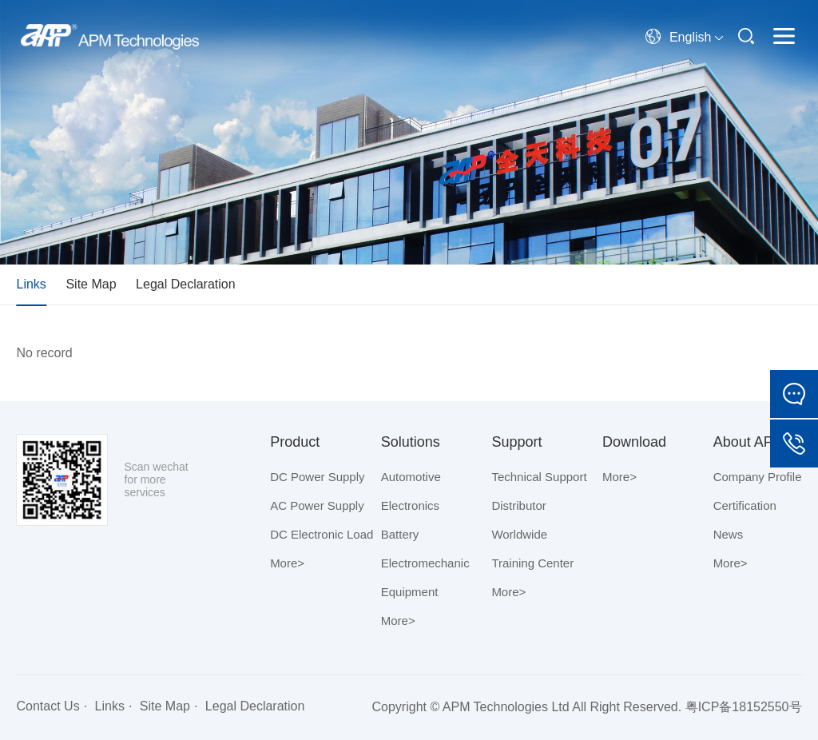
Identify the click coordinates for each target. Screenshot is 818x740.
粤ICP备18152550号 (743, 707)
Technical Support (538, 476)
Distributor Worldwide (519, 520)
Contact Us (47, 706)
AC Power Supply (317, 505)
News (728, 534)
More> (287, 563)
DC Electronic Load (321, 534)
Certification (744, 505)
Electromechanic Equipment (425, 577)
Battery (400, 534)
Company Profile (757, 476)
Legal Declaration (186, 284)
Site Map (91, 284)
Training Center (532, 563)
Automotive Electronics (411, 491)
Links (31, 284)
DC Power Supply (317, 476)
